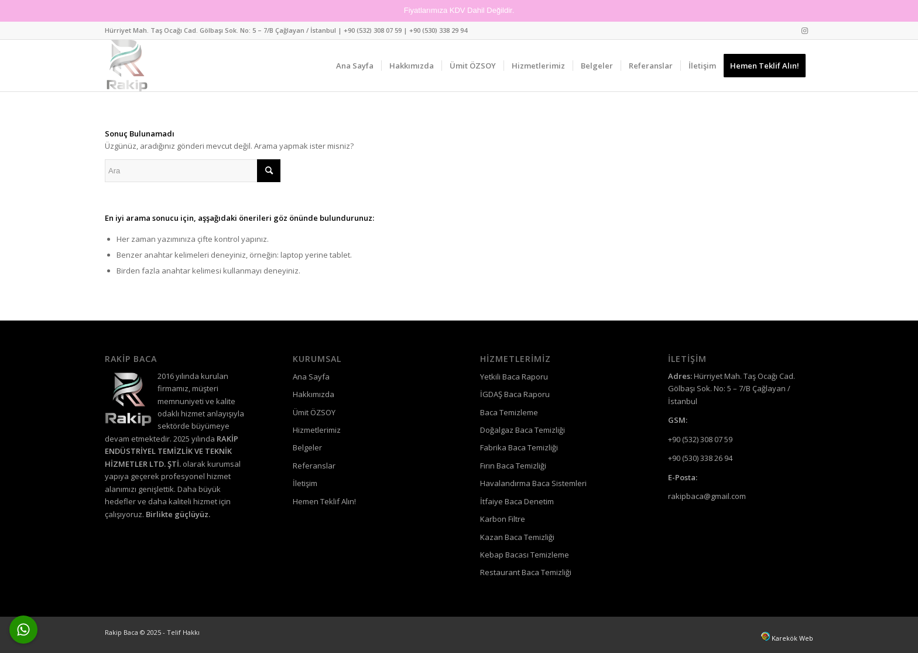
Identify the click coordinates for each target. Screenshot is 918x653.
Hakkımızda (313, 394)
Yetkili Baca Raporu (514, 376)
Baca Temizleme (509, 412)
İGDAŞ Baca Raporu (515, 394)
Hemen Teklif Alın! (324, 501)
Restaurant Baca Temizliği (525, 572)
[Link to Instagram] (804, 30)
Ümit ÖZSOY (314, 412)
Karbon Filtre (502, 519)
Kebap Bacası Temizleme (524, 554)
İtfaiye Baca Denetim (517, 501)
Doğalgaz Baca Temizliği (522, 430)
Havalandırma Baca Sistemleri (533, 483)
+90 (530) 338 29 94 (438, 30)
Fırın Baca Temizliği (513, 465)
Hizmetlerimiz (317, 430)
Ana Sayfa (311, 376)
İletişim (305, 483)
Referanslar (314, 465)
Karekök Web (792, 638)
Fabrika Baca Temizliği (519, 447)
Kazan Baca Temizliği (517, 537)
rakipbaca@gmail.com (707, 496)
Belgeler (307, 447)
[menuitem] (354, 65)
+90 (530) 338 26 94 (700, 458)
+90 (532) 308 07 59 (373, 30)
